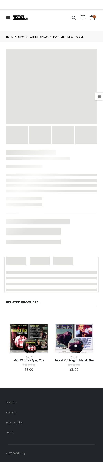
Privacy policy (14, 422)
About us (11, 402)
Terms (10, 432)
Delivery (11, 412)
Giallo (29, 357)
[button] (9, 17)
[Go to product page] (29, 337)
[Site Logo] (20, 17)
